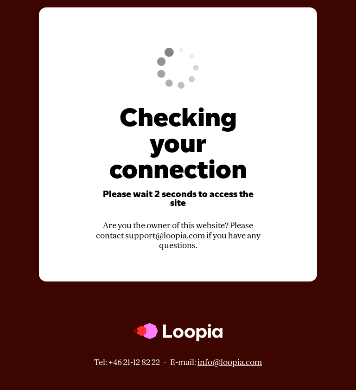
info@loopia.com (229, 362)
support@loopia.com (165, 236)
